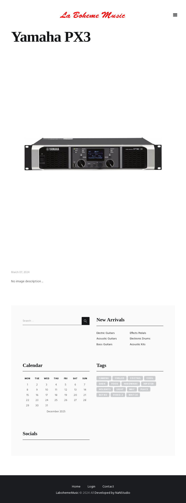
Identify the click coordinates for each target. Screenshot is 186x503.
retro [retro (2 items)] (103, 395)
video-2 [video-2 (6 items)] (118, 395)
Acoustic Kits (138, 344)
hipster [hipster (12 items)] (148, 384)
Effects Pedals (138, 333)
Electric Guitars (105, 333)
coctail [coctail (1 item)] (135, 378)
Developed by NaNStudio (112, 493)
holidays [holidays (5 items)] (105, 389)
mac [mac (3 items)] (132, 389)
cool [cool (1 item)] (149, 378)
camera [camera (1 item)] (104, 378)
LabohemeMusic (67, 493)
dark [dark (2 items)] (102, 384)
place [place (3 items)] (144, 389)
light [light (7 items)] (120, 389)
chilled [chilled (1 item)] (119, 378)
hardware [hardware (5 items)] (131, 384)
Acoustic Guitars (106, 338)
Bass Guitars (104, 344)
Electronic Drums (140, 338)
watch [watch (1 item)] (133, 395)
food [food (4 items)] (114, 384)
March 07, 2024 (20, 272)
